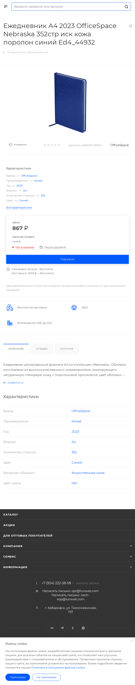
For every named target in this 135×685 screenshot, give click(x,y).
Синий (23, 200)
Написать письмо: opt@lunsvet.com (70, 591)
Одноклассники (72, 628)
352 (43, 195)
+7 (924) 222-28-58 (56, 583)
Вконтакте (51, 628)
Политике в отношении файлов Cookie (58, 667)
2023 (19, 185)
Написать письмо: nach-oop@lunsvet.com (70, 597)
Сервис (9, 556)
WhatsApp (83, 628)
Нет (74, 483)
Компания (12, 546)
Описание (16, 348)
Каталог (10, 514)
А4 (25, 190)
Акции (9, 525)
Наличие (66, 348)
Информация (15, 567)
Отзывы (42, 348)
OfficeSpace (119, 145)
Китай (38, 180)
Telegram (62, 628)
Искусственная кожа (88, 473)
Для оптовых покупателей (27, 535)
